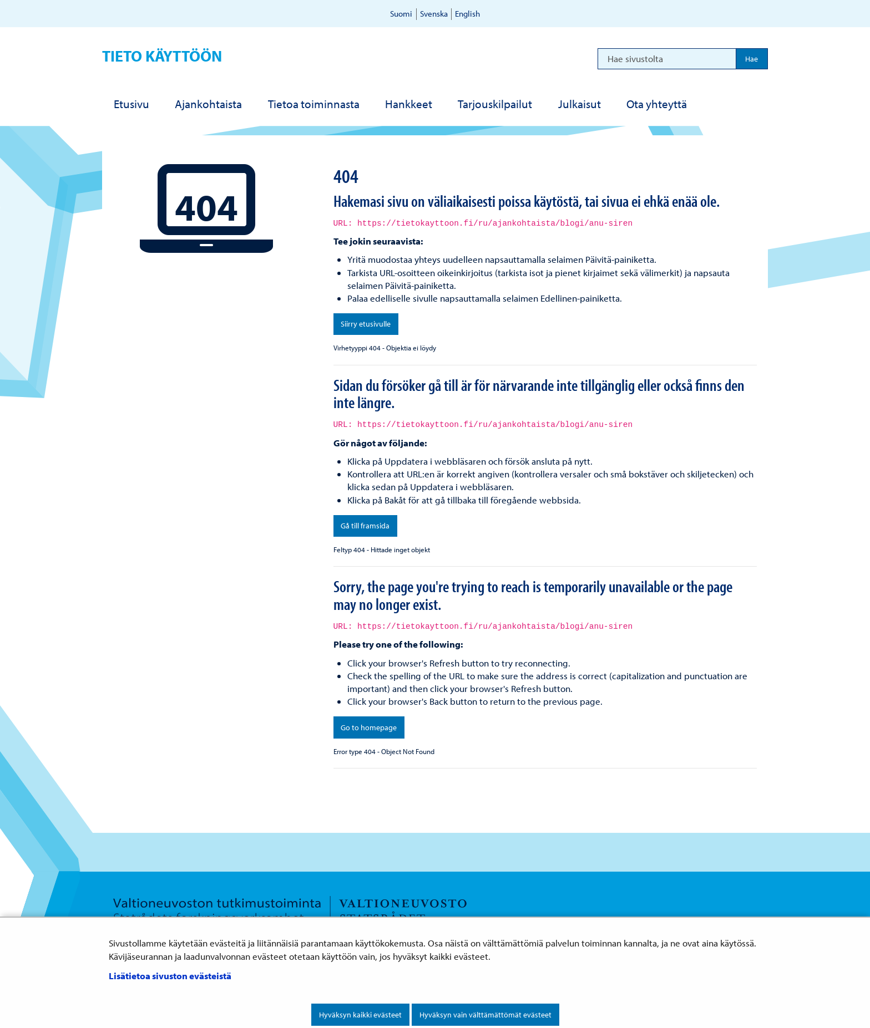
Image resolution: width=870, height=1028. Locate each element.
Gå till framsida (365, 526)
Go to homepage (369, 727)
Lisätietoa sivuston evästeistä (170, 975)
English (467, 13)
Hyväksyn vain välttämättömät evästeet (485, 1015)
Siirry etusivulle (366, 324)
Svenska (434, 13)
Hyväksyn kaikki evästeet (360, 1015)
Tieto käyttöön (162, 55)
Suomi (401, 13)
